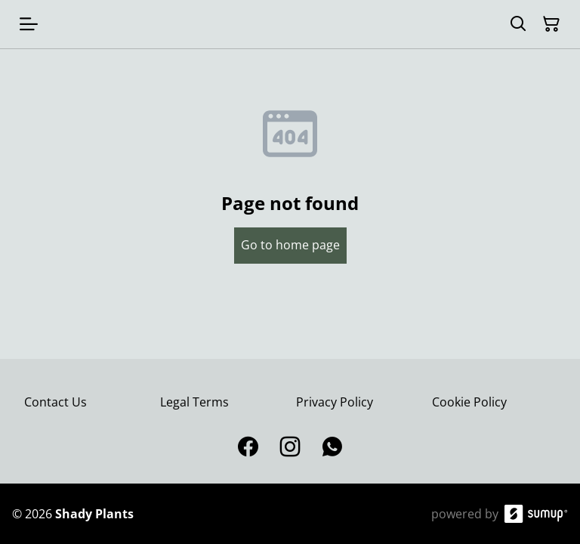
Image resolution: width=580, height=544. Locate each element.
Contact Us (55, 402)
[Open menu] (28, 24)
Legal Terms (194, 402)
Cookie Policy (469, 402)
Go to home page (290, 244)
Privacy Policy (334, 402)
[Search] (518, 24)
